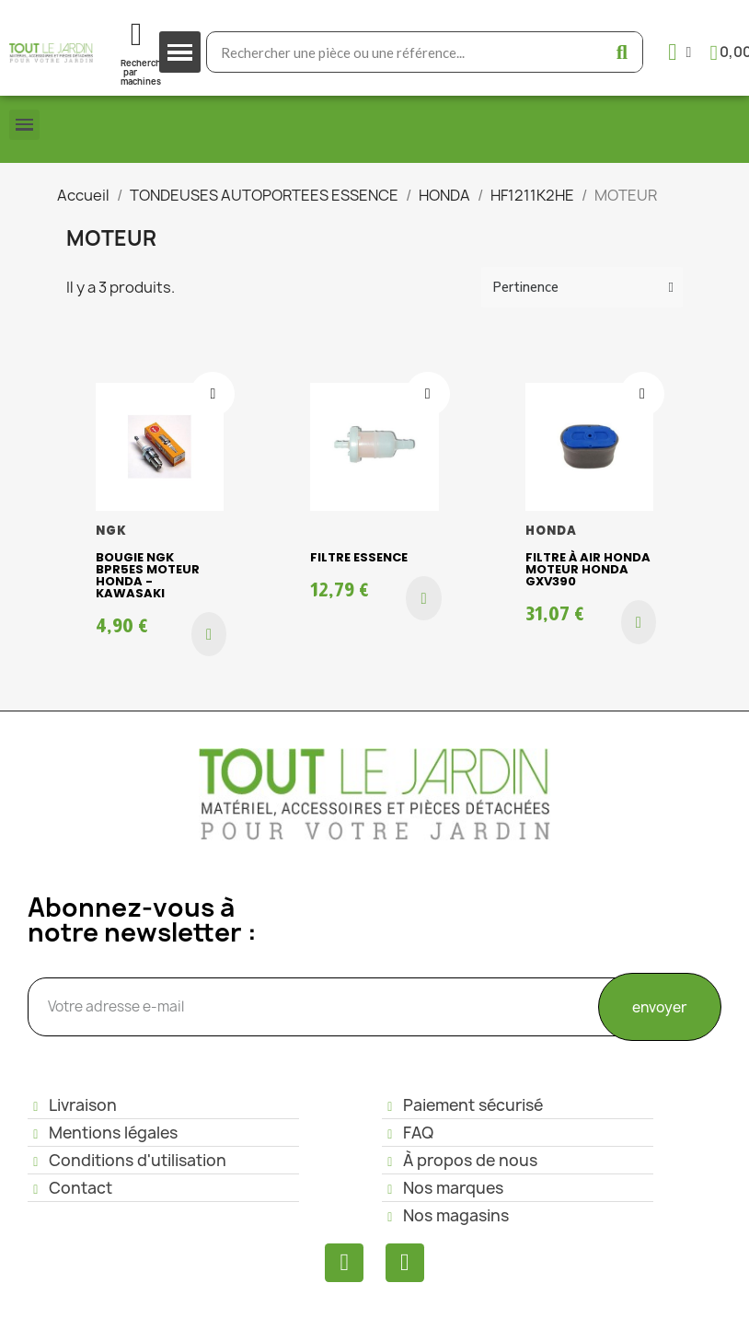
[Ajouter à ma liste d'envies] (212, 394)
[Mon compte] (679, 52)
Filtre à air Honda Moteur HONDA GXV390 (588, 569)
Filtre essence (359, 557)
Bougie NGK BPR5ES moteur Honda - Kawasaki (148, 575)
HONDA (551, 530)
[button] (208, 634)
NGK (112, 530)
